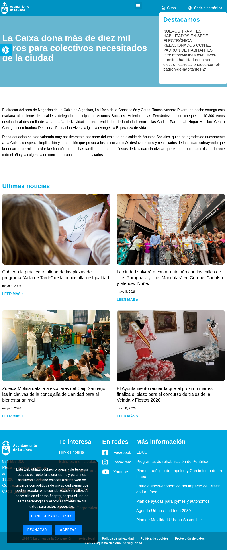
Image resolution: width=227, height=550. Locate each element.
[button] (6, 50)
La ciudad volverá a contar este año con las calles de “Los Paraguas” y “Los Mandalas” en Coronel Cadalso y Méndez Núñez (170, 277)
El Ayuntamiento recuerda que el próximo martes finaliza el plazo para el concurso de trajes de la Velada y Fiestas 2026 (165, 394)
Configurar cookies (52, 516)
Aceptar (68, 530)
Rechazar (37, 530)
